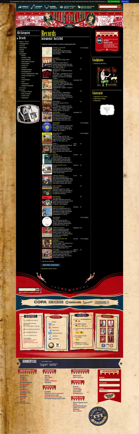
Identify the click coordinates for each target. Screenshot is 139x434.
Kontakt (48, 392)
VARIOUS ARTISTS (58, 69)
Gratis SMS (77, 390)
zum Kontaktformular (31, 335)
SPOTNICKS (56, 196)
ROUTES (55, 154)
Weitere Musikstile (27, 85)
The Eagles (56, 249)
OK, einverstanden (114, 1)
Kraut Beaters (26, 59)
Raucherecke (25, 391)
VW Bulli (48, 382)
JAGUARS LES (57, 133)
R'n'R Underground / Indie (30, 73)
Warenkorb (77, 376)
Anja (40, 361)
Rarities (24, 67)
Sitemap (23, 394)
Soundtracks (26, 79)
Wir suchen (77, 411)
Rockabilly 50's (26, 71)
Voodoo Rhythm (27, 91)
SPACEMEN (56, 123)
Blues (24, 55)
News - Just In (24, 41)
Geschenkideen (26, 382)
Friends (22, 90)
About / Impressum (80, 402)
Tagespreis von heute (100, 96)
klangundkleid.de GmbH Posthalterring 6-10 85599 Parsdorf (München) (31, 341)
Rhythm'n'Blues (27, 69)
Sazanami (25, 98)
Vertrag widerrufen (52, 395)
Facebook (77, 388)
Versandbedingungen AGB (55, 398)
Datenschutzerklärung (53, 397)
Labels (22, 52)
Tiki (21, 399)
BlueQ (47, 376)
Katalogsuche (24, 43)
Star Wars (48, 377)
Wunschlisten (25, 403)
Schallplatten (97, 60)
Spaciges (23, 396)
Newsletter (77, 392)
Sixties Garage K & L (28, 75)
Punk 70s (25, 65)
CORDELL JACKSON (59, 48)
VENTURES (56, 91)
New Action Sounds (28, 61)
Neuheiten (24, 386)
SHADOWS (56, 58)
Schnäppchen (25, 393)
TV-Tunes (23, 88)
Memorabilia (24, 384)
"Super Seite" (48, 365)
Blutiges (23, 377)
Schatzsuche (97, 93)
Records (22, 38)
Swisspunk (25, 83)
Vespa (47, 379)
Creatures (24, 379)
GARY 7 (55, 143)
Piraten (22, 388)
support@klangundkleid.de (33, 329)
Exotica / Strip (26, 57)
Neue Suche (52, 268)
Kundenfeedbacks (80, 406)
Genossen (24, 381)
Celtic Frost (25, 96)
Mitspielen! (97, 100)
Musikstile (23, 54)
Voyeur (22, 401)
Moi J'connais (26, 93)
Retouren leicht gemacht (54, 393)
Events (75, 386)
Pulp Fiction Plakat (100, 98)
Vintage (23, 398)
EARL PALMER (57, 186)
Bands (22, 50)
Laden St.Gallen (79, 407)
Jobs (75, 404)
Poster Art (24, 389)
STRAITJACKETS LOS (59, 165)
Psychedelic (26, 63)
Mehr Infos (125, 1)
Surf (23, 81)
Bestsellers (23, 48)
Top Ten (22, 45)
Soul (23, 77)
